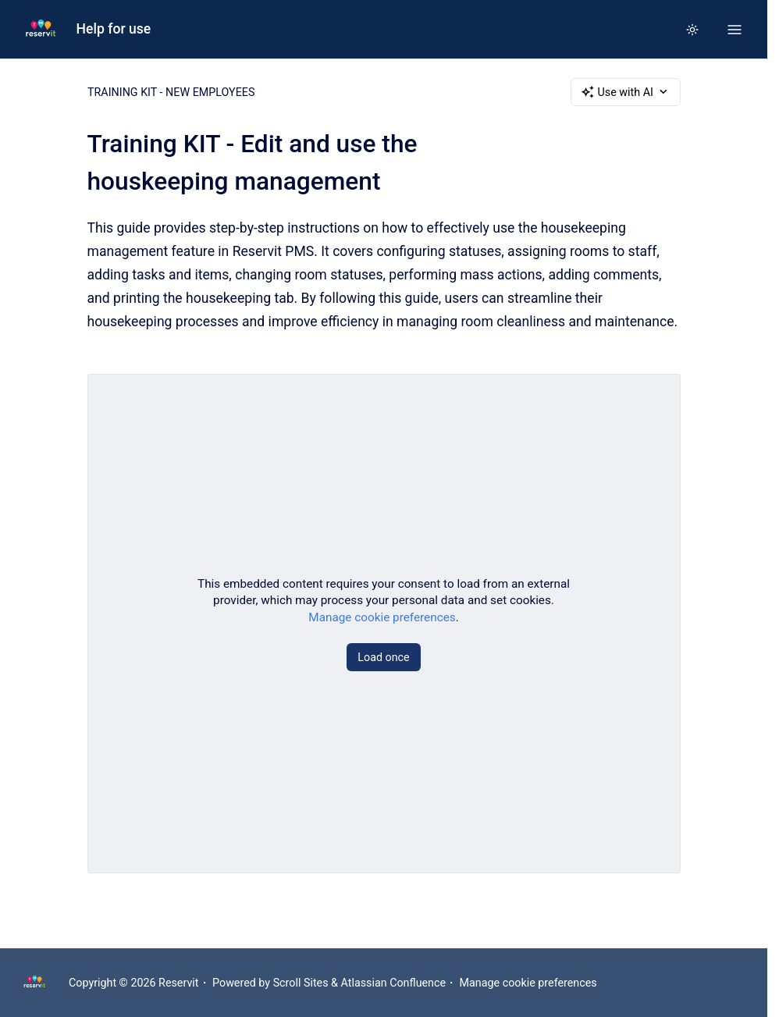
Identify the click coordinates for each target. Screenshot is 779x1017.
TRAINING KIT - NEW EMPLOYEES (170, 92)
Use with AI (626, 92)
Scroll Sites (301, 982)
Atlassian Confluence (393, 982)
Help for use (113, 29)
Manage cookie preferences (381, 617)
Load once (383, 656)
